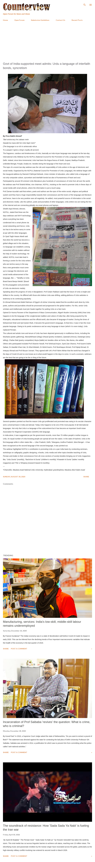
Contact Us (60, 20)
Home (5, 20)
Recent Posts (77, 20)
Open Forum (19, 20)
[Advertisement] (47, 41)
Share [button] (86, 477)
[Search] (84, 4)
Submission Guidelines (40, 20)
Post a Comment (19, 649)
